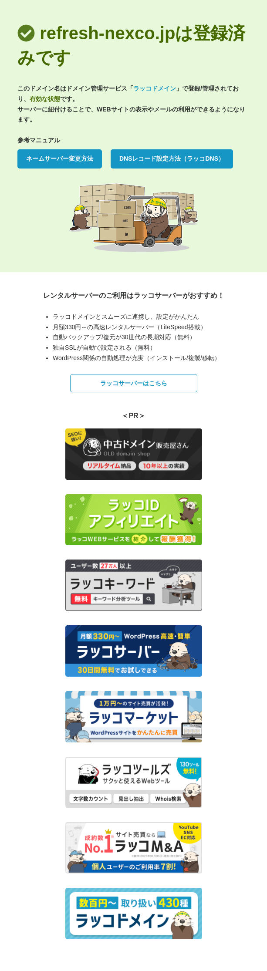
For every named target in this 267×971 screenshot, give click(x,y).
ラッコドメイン (154, 88)
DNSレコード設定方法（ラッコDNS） (171, 158)
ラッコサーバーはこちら (133, 383)
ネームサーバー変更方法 (59, 158)
